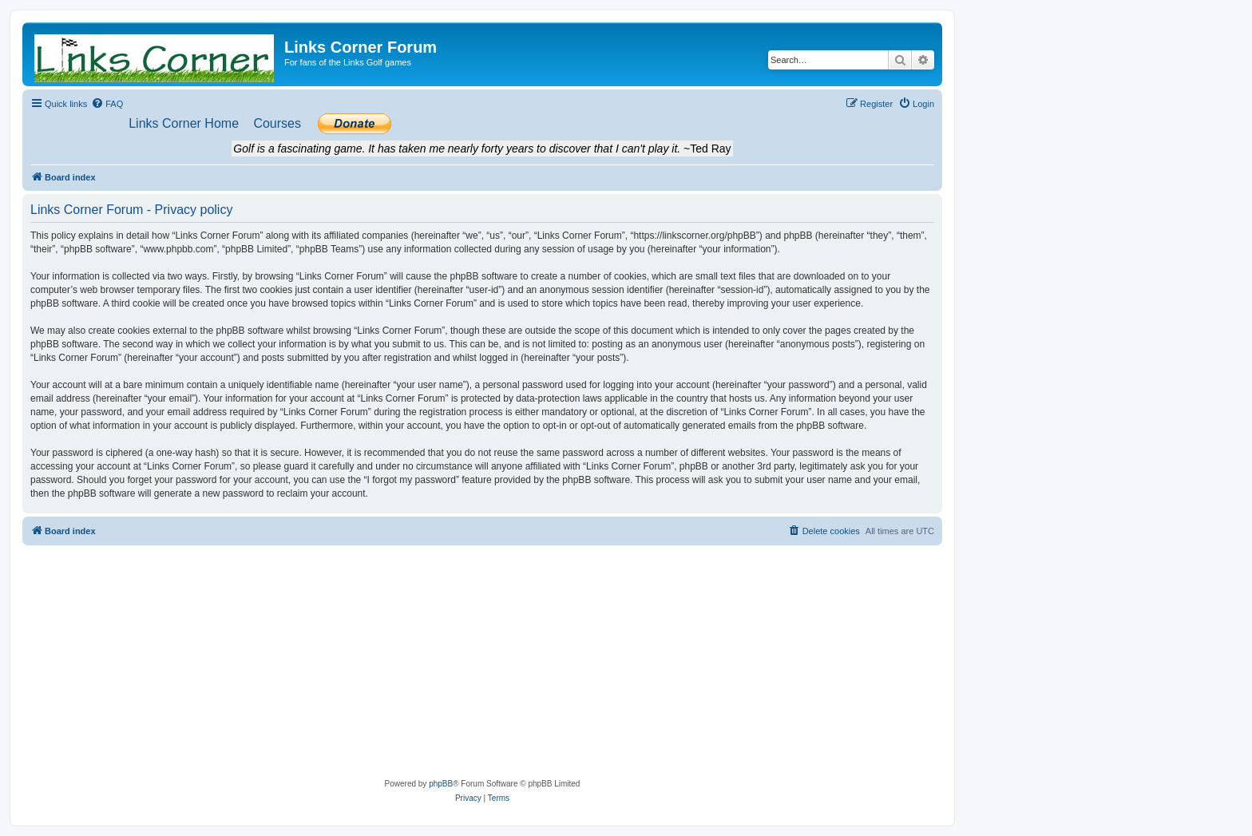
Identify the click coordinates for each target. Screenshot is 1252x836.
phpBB (441, 783)
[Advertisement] (482, 665)
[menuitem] (107, 103)
